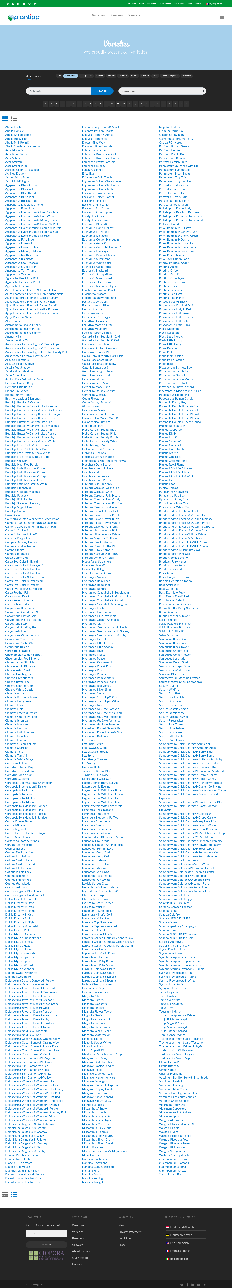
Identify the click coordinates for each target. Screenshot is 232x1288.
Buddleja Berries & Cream (22, 400)
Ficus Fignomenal (93, 311)
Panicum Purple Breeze (174, 152)
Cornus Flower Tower (19, 819)
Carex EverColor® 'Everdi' (22, 559)
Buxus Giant (13, 513)
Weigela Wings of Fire (173, 1149)
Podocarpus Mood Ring (174, 392)
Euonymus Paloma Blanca (98, 253)
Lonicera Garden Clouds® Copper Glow (107, 936)
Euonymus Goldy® (94, 241)
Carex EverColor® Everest (22, 583)
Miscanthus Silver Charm (98, 1137)
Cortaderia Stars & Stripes (22, 839)
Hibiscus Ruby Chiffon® (97, 548)
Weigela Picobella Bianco (175, 1133)
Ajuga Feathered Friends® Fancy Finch (30, 299)
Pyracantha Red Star (172, 493)
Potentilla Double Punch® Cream (180, 404)
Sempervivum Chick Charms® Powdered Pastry (190, 842)
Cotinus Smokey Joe (18, 877)
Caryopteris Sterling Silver (22, 625)
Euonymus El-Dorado (95, 229)
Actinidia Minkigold (17, 179)
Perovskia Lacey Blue (172, 187)
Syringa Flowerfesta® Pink (176, 970)
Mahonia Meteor (93, 1036)
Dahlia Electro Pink (17, 928)
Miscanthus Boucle (94, 1110)
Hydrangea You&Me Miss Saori (102, 711)
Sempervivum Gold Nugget (176, 897)
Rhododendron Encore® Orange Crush (184, 528)
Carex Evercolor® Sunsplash (23, 586)
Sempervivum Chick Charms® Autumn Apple (188, 745)
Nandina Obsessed (94, 1172)
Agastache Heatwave (18, 284)
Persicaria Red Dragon (173, 202)
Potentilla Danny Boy (172, 400)
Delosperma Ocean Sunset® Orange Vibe (32, 1040)
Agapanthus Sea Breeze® (21, 261)
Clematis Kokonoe (16, 722)
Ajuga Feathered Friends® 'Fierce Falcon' (31, 288)
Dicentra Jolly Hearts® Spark (101, 125)
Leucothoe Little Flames (97, 862)
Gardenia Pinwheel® (95, 350)
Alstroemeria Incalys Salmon (23, 330)
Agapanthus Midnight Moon (23, 249)
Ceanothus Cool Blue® (20, 637)
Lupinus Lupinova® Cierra (98, 967)
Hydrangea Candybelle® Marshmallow (107, 594)
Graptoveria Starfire (95, 408)
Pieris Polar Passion (171, 358)
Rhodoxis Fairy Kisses (173, 559)
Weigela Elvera (168, 1130)
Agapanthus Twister (17, 272)
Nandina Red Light (93, 1176)
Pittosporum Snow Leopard (176, 385)
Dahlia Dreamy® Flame (20, 908)
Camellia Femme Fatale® (21, 532)
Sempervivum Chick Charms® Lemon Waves (188, 823)
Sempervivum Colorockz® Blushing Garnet (186, 866)
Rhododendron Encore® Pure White (182, 532)
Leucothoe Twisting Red (97, 873)
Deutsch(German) (179, 1233)
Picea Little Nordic (171, 334)
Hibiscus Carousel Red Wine (100, 505)
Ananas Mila (13, 334)
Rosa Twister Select (171, 598)
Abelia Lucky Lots (16, 136)
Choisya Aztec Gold (17, 668)
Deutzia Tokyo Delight (19, 1157)
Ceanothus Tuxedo (17, 645)
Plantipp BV (37, 1283)
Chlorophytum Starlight (20, 660)
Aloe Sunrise (13, 319)
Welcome (78, 1223)
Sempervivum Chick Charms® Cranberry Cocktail (190, 780)
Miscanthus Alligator (95, 1106)
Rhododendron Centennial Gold (179, 509)
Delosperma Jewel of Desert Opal (27, 1005)
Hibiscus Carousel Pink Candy (101, 497)
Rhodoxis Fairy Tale (171, 567)
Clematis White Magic (19, 757)
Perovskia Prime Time (173, 191)
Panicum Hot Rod (170, 148)
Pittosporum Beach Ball (174, 369)
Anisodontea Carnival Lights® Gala (27, 354)
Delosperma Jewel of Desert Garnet (28, 994)
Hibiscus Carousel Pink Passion (102, 501)
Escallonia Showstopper (97, 210)
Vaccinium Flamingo (171, 1083)
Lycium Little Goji (93, 986)
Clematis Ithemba (16, 718)
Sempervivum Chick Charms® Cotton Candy (187, 776)
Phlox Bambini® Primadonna (177, 245)
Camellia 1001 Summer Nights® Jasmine (31, 520)
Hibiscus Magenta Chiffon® (100, 536)
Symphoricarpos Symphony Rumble (181, 967)
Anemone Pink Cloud (18, 338)
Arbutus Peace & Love (19, 361)
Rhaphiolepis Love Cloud (174, 501)
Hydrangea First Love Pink (99, 614)
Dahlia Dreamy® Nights (20, 920)
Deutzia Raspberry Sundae (22, 1153)
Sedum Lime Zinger (171, 730)
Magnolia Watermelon (96, 1033)
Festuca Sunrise (92, 307)
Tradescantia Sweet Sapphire (177, 1056)
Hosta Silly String (93, 567)
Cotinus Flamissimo (17, 854)
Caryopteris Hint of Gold (21, 614)
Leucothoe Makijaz (94, 866)
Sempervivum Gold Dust (174, 893)
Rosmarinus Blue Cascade (175, 602)
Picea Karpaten (169, 330)
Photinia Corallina (170, 272)
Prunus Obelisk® (170, 454)
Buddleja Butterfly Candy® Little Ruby (29, 435)
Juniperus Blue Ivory (95, 773)
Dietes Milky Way (93, 140)
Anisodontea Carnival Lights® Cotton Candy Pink (36, 350)
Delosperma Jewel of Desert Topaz (27, 1025)
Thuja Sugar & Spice (172, 1021)
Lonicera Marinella (94, 947)
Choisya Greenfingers (19, 676)
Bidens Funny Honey (18, 392)
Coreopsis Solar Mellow (20, 796)
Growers (134, 14)
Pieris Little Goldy (170, 342)
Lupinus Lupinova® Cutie (98, 970)
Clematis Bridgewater (19, 699)
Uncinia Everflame (171, 1071)
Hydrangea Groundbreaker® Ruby (104, 633)
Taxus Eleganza (168, 990)
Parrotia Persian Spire (173, 160)
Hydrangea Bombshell (96, 583)
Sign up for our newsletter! (43, 1223)
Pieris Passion (168, 346)
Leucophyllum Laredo (95, 839)
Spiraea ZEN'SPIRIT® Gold (176, 936)
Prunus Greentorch (171, 447)
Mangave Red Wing (94, 1056)
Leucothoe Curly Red (95, 854)
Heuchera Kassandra (95, 474)
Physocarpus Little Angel (174, 311)
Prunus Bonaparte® (172, 423)
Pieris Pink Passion (171, 354)
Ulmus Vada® (168, 1067)
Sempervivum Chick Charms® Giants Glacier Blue (191, 800)
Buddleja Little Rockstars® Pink (25, 470)
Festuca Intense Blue (95, 303)
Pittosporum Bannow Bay (175, 365)
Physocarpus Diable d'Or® (176, 303)
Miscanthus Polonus (95, 1130)
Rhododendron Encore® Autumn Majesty (185, 517)
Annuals (111, 74)
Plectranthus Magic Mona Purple (180, 389)
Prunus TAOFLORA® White (177, 474)
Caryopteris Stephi (17, 621)
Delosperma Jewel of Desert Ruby (27, 1017)
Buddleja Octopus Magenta (22, 489)
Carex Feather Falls (17, 590)
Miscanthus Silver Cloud (97, 1141)
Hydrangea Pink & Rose (97, 664)
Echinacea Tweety (93, 164)
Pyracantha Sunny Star (173, 497)
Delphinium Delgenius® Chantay (26, 1130)
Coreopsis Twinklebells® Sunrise (26, 815)
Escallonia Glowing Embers (99, 191)
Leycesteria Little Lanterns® (100, 889)
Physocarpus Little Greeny (176, 315)
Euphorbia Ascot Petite (96, 264)
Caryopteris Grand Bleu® (21, 610)
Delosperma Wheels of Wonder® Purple (31, 1106)
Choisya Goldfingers (18, 672)
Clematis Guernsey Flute (21, 714)
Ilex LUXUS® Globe (94, 745)
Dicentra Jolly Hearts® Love (23, 1180)
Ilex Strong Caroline (94, 757)
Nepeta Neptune (170, 125)
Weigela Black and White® (176, 1122)
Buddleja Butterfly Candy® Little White (30, 439)
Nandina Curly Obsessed (98, 1164)
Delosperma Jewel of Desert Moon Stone (32, 1002)
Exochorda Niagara (94, 292)
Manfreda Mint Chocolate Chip (102, 1052)
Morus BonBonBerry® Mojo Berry (104, 1149)
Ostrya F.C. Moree (171, 140)
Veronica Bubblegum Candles (178, 1091)
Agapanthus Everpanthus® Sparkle (27, 233)
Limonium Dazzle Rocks (97, 908)
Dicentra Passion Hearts (97, 129)
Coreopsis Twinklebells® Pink (24, 808)
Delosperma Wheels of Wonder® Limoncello (34, 1098)
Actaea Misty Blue (17, 175)
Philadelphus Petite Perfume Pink (180, 214)
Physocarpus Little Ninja (174, 323)
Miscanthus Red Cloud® (97, 1133)
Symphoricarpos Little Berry (177, 955)
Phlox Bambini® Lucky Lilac (176, 241)
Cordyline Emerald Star (20, 769)
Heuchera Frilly (92, 470)
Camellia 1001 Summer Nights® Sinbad (30, 524)
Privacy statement (129, 1230)
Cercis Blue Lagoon (17, 648)
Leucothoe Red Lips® (95, 870)
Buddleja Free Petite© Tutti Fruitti (27, 454)
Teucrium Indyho (170, 1009)
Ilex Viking (88, 761)
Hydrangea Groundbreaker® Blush (104, 625)
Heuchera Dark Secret (96, 462)
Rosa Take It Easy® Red (174, 594)
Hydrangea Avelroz (94, 575)
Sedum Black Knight (172, 695)
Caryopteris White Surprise (22, 633)
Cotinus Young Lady (17, 881)
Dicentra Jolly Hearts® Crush (24, 1176)
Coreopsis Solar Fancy (19, 788)
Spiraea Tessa (167, 928)
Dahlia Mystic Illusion (19, 947)
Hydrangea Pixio (92, 668)
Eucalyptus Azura (93, 214)
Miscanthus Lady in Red (97, 1114)
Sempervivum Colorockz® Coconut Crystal (186, 870)
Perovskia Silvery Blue (173, 195)
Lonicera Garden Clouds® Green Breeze (108, 939)
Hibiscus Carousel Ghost (97, 489)
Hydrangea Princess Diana (99, 680)
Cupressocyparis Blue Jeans (23, 889)
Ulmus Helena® (169, 1060)
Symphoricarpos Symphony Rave (180, 959)
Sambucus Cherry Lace (174, 648)
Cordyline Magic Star (18, 773)
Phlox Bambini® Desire (174, 237)
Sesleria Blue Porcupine (174, 901)
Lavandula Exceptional (96, 819)
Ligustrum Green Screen (97, 901)
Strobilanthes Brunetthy (174, 943)
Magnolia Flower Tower (97, 1009)
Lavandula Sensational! (96, 831)
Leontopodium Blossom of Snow (102, 835)
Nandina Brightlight (94, 1161)
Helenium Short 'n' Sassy (98, 447)
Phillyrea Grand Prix (172, 222)
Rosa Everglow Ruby (172, 590)
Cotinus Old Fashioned (19, 866)
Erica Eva (88, 171)
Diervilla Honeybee (94, 136)
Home (130, 2)
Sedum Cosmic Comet (173, 707)
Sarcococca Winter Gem (175, 668)
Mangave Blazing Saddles (98, 1064)
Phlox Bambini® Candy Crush (178, 229)
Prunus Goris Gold (171, 443)
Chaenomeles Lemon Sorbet (23, 652)
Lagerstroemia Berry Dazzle (100, 780)
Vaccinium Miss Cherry (174, 1087)
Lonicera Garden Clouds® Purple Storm (107, 943)
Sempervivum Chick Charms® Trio (181, 858)
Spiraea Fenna (168, 908)
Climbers (145, 74)
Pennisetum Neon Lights (174, 171)
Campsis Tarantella (17, 551)
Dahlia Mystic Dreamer (20, 932)
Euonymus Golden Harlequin (100, 237)
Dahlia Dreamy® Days (19, 901)
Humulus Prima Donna (96, 571)
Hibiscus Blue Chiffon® (97, 482)
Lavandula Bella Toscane (97, 808)
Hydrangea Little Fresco (97, 641)
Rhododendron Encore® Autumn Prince (184, 520)
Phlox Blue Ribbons (171, 253)
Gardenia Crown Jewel (96, 342)
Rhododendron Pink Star (174, 551)
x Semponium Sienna (172, 1164)
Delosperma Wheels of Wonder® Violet (31, 1114)
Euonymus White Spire (96, 261)
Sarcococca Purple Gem (174, 664)
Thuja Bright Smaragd (173, 1017)
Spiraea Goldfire (169, 912)
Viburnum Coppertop (172, 1106)
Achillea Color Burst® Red (22, 167)
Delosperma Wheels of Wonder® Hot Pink (33, 1091)
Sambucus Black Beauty (174, 637)
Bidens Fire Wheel (17, 389)
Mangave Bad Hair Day (97, 1060)
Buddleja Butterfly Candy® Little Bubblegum (33, 412)
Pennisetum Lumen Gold (174, 167)
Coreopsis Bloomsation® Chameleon (29, 780)
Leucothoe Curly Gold (96, 850)
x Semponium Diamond (174, 1161)
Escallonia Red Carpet (96, 206)
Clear (28, 77)
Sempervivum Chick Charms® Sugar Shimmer (188, 854)
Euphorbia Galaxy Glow (97, 272)
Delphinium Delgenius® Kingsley (26, 1141)
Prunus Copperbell (171, 427)
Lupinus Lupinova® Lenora (99, 974)
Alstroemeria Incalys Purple (22, 326)
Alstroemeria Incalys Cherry (23, 323)
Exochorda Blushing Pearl (98, 288)
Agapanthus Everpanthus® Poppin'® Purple (33, 226)
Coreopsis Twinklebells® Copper (26, 804)
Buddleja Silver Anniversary (22, 501)
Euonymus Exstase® (95, 233)
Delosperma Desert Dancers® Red (27, 982)
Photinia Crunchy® (171, 276)
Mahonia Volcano (93, 1044)
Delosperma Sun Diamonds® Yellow (28, 1075)
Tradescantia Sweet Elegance (178, 1052)
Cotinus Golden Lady (18, 858)
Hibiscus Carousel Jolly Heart (101, 493)
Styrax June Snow (170, 951)
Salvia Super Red (169, 633)
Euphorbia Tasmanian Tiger (99, 284)
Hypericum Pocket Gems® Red (102, 726)
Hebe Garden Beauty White (100, 439)
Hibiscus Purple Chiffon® (98, 544)
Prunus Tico (166, 478)
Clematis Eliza (14, 703)
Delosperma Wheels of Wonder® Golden (32, 1083)
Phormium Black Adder (174, 261)
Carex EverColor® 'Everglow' (24, 563)
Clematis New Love (17, 734)
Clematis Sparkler (16, 745)
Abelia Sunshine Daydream (22, 144)
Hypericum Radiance (95, 734)
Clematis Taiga (14, 749)
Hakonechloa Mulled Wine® (100, 416)
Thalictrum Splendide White (177, 1013)
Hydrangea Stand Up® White (101, 699)
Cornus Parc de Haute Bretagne (25, 831)
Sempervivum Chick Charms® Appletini (184, 742)
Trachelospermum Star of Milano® (181, 1036)
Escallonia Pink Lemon (96, 202)
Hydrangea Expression (96, 610)
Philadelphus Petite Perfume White (181, 218)
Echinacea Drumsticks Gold (99, 152)
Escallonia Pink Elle (94, 198)
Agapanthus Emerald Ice (20, 206)
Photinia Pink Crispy (172, 288)
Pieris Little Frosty (170, 338)
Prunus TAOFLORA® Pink (175, 466)
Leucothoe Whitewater (97, 877)
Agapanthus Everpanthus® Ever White (30, 214)
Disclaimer (125, 1236)
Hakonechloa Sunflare (96, 420)
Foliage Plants (86, 74)
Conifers (99, 74)
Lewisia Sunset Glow (95, 881)
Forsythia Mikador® (95, 326)
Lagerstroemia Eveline (96, 784)
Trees (155, 74)
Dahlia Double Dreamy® (21, 897)
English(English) (178, 1241)
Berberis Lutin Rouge (18, 385)
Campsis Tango (14, 548)
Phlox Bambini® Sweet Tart (176, 249)
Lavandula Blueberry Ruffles (100, 815)
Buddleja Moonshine (18, 486)
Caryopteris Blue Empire (21, 606)
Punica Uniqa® (168, 486)
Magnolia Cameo (93, 998)
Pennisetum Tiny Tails (173, 175)
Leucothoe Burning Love (97, 846)
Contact (197, 2)
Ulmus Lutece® (169, 1064)
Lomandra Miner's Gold (97, 912)
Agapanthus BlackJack (19, 187)
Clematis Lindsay (16, 726)
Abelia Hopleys (14, 129)
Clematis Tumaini (16, 753)
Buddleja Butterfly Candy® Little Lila (28, 420)
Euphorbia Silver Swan (96, 280)
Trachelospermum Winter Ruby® (180, 1044)
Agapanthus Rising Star (19, 257)
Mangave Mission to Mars (98, 1075)
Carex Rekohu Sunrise (19, 598)
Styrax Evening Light (172, 947)
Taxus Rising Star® (171, 1002)
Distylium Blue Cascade (97, 144)
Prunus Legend (168, 451)
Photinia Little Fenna (172, 280)
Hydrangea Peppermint (97, 660)
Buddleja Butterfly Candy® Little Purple (30, 431)
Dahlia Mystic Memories (21, 951)
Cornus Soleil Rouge (18, 835)
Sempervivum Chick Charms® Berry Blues (186, 749)
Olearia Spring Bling (171, 132)
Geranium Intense (93, 377)
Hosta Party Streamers (96, 559)
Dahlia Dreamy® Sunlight (21, 924)
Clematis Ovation (16, 738)
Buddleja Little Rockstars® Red (25, 478)
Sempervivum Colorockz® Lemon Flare (184, 881)
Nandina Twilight (92, 1180)
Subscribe (46, 1242)
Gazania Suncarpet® (95, 365)
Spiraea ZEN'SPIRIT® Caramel (178, 932)
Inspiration (148, 2)
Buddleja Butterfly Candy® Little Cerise (30, 416)
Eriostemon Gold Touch (97, 175)
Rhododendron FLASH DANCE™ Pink (183, 540)
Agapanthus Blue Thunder (22, 191)
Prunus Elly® (167, 431)
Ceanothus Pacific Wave (20, 641)
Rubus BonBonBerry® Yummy (178, 606)
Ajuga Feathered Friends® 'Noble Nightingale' (34, 292)
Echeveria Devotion (94, 148)
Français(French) (178, 1248)
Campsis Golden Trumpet (21, 544)
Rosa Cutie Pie (168, 586)
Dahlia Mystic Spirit (17, 959)
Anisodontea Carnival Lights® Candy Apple (32, 342)
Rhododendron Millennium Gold (179, 548)
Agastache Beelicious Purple (23, 280)
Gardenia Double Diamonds (100, 346)
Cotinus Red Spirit (16, 873)
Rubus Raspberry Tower (174, 614)
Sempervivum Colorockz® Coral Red (182, 873)
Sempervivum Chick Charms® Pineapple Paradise (191, 839)
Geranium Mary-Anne (96, 385)
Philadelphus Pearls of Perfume (179, 210)
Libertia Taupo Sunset (96, 897)
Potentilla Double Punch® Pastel (180, 412)
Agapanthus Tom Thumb (20, 268)
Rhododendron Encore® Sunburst (181, 536)
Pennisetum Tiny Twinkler (175, 179)
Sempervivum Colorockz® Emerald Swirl (185, 877)
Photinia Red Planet (171, 295)
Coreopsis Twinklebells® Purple (25, 811)
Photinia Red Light (170, 292)
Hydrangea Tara (92, 703)
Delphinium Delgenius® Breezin (26, 1126)
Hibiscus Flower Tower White (101, 520)
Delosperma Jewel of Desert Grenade (29, 998)
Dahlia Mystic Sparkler (19, 955)
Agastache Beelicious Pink (22, 276)
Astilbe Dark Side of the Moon (24, 377)
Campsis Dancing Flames (21, 540)
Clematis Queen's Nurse (21, 742)
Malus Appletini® (93, 1048)
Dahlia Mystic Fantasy (19, 939)
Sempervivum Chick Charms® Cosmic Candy (188, 773)
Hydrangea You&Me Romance (101, 718)
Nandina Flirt (90, 1168)
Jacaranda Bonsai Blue (96, 769)
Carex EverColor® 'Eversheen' (24, 575)
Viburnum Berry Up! (172, 1102)
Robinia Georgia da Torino (175, 579)
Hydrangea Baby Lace (96, 579)
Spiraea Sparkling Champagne (178, 924)
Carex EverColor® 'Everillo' (22, 567)
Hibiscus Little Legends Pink (100, 528)
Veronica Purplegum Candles (177, 1095)
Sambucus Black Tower (174, 645)
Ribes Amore (167, 571)
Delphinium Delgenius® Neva (24, 1145)
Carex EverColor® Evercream (24, 579)
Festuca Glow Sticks (95, 299)
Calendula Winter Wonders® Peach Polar (32, 517)
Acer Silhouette (15, 156)
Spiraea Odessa (169, 920)
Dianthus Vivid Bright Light (22, 1168)
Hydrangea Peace (93, 656)
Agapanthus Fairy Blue (19, 237)
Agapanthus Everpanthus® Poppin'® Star (31, 229)
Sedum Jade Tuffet (171, 722)
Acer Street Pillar (16, 164)
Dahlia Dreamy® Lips (19, 916)
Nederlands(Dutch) (180, 1225)
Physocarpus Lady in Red (175, 307)
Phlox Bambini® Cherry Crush (178, 233)
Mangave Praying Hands (97, 1087)
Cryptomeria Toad (16, 885)
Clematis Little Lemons (19, 730)
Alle (59, 74)
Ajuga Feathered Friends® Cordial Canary (31, 295)
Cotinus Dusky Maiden (19, 850)
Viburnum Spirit (169, 1114)
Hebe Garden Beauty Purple (100, 435)
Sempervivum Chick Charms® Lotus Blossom (188, 827)
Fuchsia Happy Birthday (97, 330)
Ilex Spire (88, 753)
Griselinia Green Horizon (98, 412)
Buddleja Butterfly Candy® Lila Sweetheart (33, 404)
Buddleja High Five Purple (22, 462)
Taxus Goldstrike (169, 998)
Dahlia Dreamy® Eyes (19, 905)
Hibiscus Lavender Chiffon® (100, 524)
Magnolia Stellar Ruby (96, 1025)
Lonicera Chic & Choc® (97, 932)
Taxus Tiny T (167, 1005)
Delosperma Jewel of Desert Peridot (28, 1009)
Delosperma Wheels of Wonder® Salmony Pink (36, 1110)
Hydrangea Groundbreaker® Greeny (105, 629)
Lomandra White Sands (97, 916)
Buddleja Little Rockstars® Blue (25, 466)
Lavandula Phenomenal (97, 827)
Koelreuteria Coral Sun (96, 776)
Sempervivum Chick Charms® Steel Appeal (186, 846)
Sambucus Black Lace (173, 641)
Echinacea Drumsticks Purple (101, 156)
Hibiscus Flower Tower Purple (101, 513)
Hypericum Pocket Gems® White (103, 730)
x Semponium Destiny (173, 1157)
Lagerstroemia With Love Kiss (101, 800)
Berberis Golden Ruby (19, 381)
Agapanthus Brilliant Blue (21, 198)
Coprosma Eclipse (16, 761)
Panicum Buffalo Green (174, 144)
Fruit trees (123, 74)
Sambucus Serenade (172, 656)
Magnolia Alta (90, 994)
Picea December (170, 326)
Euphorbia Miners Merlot (98, 276)
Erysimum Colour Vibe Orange (101, 179)
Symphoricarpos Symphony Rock (180, 963)
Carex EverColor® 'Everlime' (23, 571)
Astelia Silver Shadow (19, 369)
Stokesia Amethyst (171, 939)
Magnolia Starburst (94, 1021)
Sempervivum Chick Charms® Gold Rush (185, 811)
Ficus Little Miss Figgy (96, 315)
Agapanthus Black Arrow (21, 183)
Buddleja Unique (15, 509)
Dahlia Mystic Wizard (19, 963)
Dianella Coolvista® (17, 1164)
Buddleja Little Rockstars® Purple (26, 474)
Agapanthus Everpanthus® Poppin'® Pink (31, 222)
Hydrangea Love (92, 648)
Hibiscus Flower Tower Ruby (100, 517)
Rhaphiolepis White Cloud (175, 505)
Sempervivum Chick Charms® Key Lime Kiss (187, 819)
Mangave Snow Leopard (97, 1095)
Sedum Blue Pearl (170, 699)
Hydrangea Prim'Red (95, 672)
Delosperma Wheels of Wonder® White (31, 1118)
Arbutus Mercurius (17, 358)
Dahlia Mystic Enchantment (23, 936)
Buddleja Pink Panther (19, 497)
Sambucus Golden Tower (175, 652)
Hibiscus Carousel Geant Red (100, 486)
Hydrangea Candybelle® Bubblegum (105, 590)
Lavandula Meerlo (93, 823)
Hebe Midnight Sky (94, 443)
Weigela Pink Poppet (172, 1145)
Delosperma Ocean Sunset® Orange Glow (32, 1036)
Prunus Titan (167, 482)
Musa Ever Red (92, 1153)
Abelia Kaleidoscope (18, 132)
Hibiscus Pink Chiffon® (97, 540)
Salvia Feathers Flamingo (175, 621)
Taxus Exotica (168, 994)
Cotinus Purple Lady (18, 870)
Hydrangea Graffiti (94, 621)
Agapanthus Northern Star (22, 253)
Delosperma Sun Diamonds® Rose (27, 1067)
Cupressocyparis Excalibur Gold (25, 893)
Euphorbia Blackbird (95, 268)
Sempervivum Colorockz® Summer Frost (185, 889)
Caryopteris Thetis (17, 629)
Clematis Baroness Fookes (22, 695)
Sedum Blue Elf (169, 683)
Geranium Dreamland (96, 373)
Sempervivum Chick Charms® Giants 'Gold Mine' (190, 784)
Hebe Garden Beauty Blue (99, 427)
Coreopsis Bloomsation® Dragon (26, 784)
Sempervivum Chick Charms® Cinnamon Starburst (191, 769)
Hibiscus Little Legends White (101, 532)
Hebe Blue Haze (92, 423)
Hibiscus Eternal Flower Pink (100, 509)
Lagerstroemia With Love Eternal (103, 792)
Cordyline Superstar (18, 776)
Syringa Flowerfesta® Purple (177, 974)
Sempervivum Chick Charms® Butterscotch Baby (190, 757)
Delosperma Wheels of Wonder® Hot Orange (35, 1087)
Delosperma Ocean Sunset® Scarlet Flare (32, 1048)
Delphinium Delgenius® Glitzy (24, 1133)
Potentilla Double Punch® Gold (179, 408)
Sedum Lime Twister (172, 726)
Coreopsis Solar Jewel (19, 792)
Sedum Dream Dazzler (173, 714)
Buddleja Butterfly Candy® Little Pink (29, 427)
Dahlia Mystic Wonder (19, 967)
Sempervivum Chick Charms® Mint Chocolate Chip (192, 831)
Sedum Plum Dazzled (172, 738)
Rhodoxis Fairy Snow (172, 563)
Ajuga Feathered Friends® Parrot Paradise (32, 303)
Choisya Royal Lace (17, 680)
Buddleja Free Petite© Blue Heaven (28, 443)
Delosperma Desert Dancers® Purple (29, 978)
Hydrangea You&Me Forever (100, 707)
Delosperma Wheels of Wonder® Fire (29, 1079)
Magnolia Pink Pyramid (96, 1017)
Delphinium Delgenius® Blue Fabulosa (29, 1122)
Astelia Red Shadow (17, 365)
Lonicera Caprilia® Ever (97, 920)
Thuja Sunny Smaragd (173, 1025)
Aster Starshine (15, 373)
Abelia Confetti (14, 125)
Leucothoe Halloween (96, 858)
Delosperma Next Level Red (23, 1033)
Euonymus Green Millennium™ (101, 245)
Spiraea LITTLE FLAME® (175, 916)
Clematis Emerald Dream (21, 711)
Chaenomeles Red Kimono (22, 656)
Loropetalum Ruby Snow (97, 963)
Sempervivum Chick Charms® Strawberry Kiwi (189, 850)
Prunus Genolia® (170, 439)
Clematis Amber (15, 691)
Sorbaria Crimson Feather (175, 905)
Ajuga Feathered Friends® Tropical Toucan (32, 311)
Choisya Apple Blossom (20, 664)
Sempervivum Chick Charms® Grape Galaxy (187, 815)
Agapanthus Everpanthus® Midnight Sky (31, 218)
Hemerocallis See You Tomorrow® (104, 458)
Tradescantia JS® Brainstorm (177, 1048)
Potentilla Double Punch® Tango (180, 420)
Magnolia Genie (92, 1013)
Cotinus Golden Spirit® (20, 862)
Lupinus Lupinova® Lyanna (99, 978)
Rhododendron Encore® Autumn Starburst (186, 524)
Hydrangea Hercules (95, 637)
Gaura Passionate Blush (97, 358)
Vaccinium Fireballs (171, 1079)
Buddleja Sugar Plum (18, 505)
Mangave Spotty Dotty (96, 1098)
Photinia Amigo (168, 264)
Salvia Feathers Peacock (174, 625)
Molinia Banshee (92, 1145)
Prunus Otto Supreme (173, 458)
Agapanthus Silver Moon (21, 264)
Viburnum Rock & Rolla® (175, 1110)
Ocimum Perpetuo (171, 129)
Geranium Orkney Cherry (98, 389)
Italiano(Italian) (177, 1256)
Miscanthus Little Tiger (96, 1118)
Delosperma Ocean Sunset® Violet (27, 1052)
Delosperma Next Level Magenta (26, 1029)
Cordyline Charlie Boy (19, 765)
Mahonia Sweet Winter (97, 1040)
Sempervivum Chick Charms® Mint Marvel (186, 835)
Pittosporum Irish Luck (173, 381)
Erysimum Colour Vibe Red (99, 187)
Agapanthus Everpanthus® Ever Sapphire (31, 210)
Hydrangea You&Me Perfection (102, 714)
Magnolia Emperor (94, 1005)
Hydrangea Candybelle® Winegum (104, 602)
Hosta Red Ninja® (93, 563)
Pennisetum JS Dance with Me (178, 164)
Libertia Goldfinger (94, 893)
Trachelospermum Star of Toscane (181, 1040)
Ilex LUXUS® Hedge (95, 749)
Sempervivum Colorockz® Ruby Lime (183, 885)
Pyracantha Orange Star (174, 489)
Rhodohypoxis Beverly (173, 555)
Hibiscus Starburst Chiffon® (100, 551)
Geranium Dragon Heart (97, 369)
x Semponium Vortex (172, 1168)
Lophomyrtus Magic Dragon (100, 951)
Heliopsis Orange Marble (98, 454)
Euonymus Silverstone (96, 257)
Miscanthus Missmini (95, 1122)
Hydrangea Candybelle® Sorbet (102, 598)
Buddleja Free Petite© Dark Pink (26, 447)
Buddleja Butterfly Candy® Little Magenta (32, 423)
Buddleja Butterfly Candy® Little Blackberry (33, 408)
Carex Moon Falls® (17, 594)
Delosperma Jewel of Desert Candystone (31, 990)
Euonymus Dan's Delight (97, 226)
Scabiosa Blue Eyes (171, 672)
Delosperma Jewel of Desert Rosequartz (31, 1013)
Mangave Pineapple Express (100, 1083)
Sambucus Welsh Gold (173, 660)
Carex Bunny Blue (17, 555)
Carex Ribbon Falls (17, 602)
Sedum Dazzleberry (171, 711)
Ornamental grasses (170, 74)
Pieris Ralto (166, 361)
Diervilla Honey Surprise (97, 132)
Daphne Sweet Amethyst (21, 970)
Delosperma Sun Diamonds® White (28, 1071)
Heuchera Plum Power (96, 478)
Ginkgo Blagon (91, 404)
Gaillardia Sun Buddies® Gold (101, 334)
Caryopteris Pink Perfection (23, 617)
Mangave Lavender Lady (97, 1071)
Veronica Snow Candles (174, 1098)
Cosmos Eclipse (15, 846)
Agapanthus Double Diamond (24, 202)
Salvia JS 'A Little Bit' (172, 629)
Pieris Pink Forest (170, 350)
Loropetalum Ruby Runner (99, 959)
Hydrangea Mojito (93, 652)
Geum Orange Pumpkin (97, 400)
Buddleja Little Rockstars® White (26, 482)
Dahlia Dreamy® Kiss (19, 912)
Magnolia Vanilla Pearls (96, 1029)
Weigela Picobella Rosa (173, 1137)
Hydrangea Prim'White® (98, 676)
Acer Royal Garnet (17, 152)
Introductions (70, 74)
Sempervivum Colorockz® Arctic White (184, 862)
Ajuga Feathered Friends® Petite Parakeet (32, 307)
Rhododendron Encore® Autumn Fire (183, 513)
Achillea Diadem (15, 171)
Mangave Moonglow (95, 1079)
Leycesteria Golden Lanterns (100, 885)
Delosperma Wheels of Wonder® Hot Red (32, 1095)
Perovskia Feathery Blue (174, 183)
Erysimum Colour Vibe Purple (101, 183)
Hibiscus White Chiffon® (98, 555)
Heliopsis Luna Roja (94, 451)
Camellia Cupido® (16, 528)
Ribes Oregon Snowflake (175, 575)
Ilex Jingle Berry (92, 742)
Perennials (186, 74)
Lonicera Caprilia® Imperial (99, 924)
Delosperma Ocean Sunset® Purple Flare (31, 1044)
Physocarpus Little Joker (174, 319)
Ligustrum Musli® (93, 905)
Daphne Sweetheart (18, 974)
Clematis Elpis (14, 707)
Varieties (98, 14)
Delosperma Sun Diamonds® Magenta (30, 1056)
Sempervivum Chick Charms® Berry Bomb (186, 753)
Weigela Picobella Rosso (174, 1141)
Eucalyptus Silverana (95, 218)
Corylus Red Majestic (18, 842)
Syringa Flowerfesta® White (177, 978)
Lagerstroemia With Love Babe (102, 788)
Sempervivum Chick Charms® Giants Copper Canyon (193, 788)
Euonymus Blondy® (94, 222)
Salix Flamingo (168, 617)
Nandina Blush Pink (94, 1157)
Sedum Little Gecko (171, 734)
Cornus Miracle (15, 823)
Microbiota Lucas (93, 1102)
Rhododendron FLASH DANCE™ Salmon (185, 544)
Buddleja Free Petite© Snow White (28, 451)
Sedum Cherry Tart (171, 703)
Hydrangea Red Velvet (96, 683)
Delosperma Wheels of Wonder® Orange (32, 1102)
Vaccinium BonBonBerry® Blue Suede (183, 1075)
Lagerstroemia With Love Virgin (102, 804)
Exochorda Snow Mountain (99, 295)
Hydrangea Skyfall (93, 691)
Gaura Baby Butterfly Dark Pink (102, 354)
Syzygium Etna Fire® (172, 986)
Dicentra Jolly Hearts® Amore (24, 1172)
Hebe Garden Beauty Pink (99, 431)
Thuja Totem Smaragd (173, 1029)
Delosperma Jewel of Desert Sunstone (30, 1021)
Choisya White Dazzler (19, 687)
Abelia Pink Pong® (17, 140)
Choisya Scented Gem (19, 683)
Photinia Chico (168, 268)
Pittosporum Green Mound (176, 377)
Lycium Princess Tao (95, 990)
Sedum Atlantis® (170, 691)
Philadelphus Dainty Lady (175, 206)
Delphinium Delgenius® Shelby (25, 1149)
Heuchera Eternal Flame (97, 466)
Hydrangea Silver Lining (97, 687)
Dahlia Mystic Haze (17, 943)
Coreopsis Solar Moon (19, 800)
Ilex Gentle (89, 738)
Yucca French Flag (170, 1172)
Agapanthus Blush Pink (19, 195)
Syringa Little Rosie (171, 982)
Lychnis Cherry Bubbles (97, 982)
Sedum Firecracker (171, 718)
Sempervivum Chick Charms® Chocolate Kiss (188, 765)
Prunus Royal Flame (171, 462)
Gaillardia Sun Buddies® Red (100, 338)
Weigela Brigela (169, 1126)
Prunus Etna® (168, 435)
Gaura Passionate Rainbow (99, 361)
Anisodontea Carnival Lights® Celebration (32, 346)
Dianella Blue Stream (18, 1161)
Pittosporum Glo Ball (172, 373)
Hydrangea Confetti (94, 606)
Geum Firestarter (93, 396)
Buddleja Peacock (16, 493)
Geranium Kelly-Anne (96, 381)
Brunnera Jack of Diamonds (23, 396)
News (138, 2)
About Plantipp (163, 2)
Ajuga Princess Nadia (18, 315)
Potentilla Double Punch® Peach (180, 416)
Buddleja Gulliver (16, 458)
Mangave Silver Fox (94, 1091)
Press (189, 2)
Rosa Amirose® (169, 583)
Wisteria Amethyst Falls (174, 1153)
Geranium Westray (94, 392)
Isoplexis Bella (91, 765)
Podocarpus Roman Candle (176, 396)
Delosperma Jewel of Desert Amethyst (30, 986)
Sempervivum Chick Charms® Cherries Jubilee (189, 761)
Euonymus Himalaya (95, 249)
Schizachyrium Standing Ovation (179, 676)
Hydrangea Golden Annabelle (101, 617)
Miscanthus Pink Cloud (96, 1126)
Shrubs (134, 74)
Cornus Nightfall (15, 827)
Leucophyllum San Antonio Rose (102, 842)
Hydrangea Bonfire (94, 586)
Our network (178, 2)
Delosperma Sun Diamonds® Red (26, 1064)
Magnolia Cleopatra (94, 1002)
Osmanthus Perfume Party (176, 136)
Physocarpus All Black (173, 299)
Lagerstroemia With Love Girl (101, 796)
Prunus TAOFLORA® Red (175, 470)
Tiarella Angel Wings (172, 1033)
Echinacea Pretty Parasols (98, 160)
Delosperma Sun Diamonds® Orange (29, 1060)
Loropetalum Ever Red (96, 955)
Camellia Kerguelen (17, 536)
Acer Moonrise (14, 148)
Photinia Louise (169, 284)
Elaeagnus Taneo (92, 167)
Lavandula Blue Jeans (95, 811)
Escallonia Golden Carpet (98, 195)
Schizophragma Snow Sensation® (180, 680)
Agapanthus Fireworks (19, 241)
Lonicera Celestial (93, 928)
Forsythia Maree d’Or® (97, 323)
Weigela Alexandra (171, 1118)
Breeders (116, 14)
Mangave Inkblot (92, 1067)
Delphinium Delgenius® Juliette (25, 1137)
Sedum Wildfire (169, 687)
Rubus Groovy (168, 610)
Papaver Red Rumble (172, 156)
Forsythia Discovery (94, 319)
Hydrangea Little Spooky (97, 645)
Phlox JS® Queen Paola (174, 257)
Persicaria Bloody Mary (174, 198)
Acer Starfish (13, 160)
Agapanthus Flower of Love (22, 245)
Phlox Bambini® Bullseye (175, 226)
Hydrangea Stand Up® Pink (99, 695)
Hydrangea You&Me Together (101, 722)
